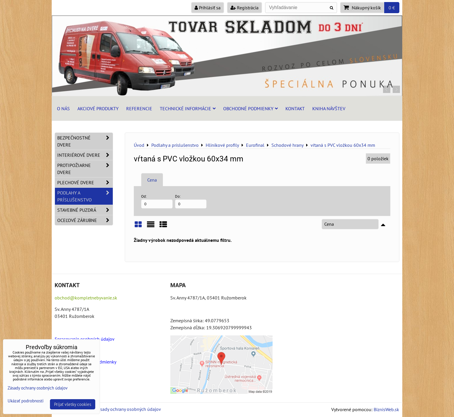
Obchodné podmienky (250, 108)
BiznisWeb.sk (386, 409)
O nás (63, 108)
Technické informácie (188, 108)
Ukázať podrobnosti (26, 401)
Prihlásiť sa (208, 8)
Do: (191, 201)
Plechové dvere (85, 182)
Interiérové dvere (85, 155)
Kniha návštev (328, 108)
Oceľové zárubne (85, 220)
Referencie (139, 108)
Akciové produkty (98, 108)
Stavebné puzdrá (85, 210)
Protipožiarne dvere (85, 168)
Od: (157, 201)
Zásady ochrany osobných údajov (128, 409)
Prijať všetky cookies (72, 404)
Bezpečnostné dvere (85, 141)
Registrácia (245, 8)
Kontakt (295, 108)
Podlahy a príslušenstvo (85, 196)
